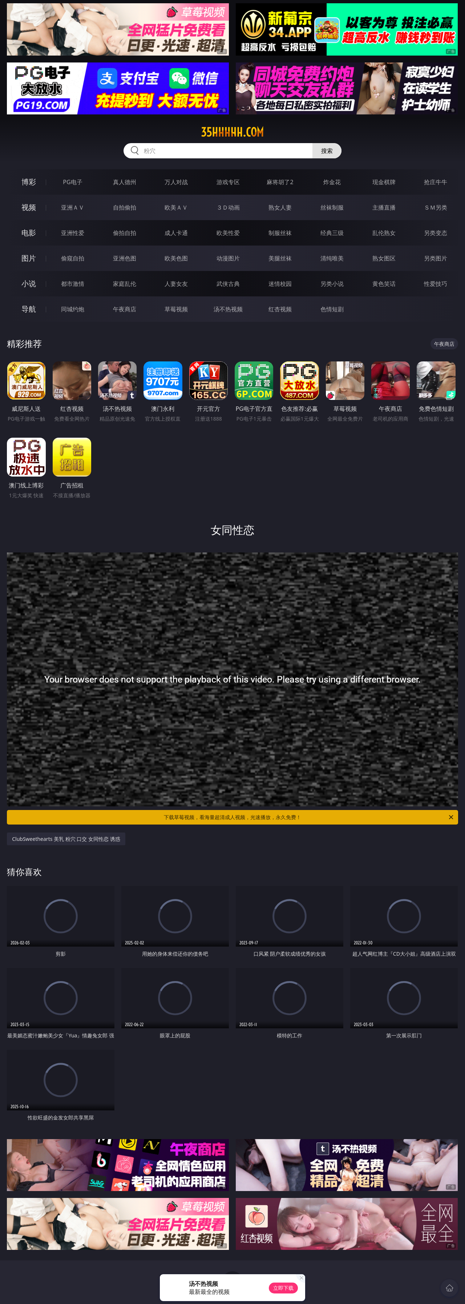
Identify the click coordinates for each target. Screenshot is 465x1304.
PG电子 (72, 182)
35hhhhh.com (232, 132)
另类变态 (435, 233)
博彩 (28, 182)
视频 (28, 207)
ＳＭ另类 (435, 207)
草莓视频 (176, 309)
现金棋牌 (384, 182)
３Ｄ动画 (228, 207)
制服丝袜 (280, 233)
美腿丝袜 (280, 258)
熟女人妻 (280, 207)
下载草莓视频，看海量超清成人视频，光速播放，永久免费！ (309, 817)
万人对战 (176, 182)
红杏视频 (280, 309)
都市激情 (72, 284)
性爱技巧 (435, 284)
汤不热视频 (228, 309)
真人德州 (124, 182)
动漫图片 (228, 258)
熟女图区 (384, 258)
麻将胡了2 (280, 182)
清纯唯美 (332, 258)
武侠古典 (228, 284)
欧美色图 (176, 258)
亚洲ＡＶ (72, 207)
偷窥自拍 (72, 258)
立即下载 (283, 1287)
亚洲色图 (124, 258)
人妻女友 (176, 284)
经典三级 (332, 233)
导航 (28, 309)
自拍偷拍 (124, 207)
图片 (28, 258)
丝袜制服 (332, 207)
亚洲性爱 (72, 233)
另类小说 (332, 284)
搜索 (327, 151)
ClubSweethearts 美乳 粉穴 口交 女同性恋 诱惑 (66, 838)
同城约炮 (72, 309)
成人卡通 (176, 233)
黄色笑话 (384, 284)
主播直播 (384, 207)
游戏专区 (228, 182)
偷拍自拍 (124, 233)
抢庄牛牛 (435, 182)
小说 (28, 283)
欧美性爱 (228, 233)
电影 (28, 233)
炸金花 (332, 182)
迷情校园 (280, 284)
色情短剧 (332, 309)
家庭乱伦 (124, 284)
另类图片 (435, 258)
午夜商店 (124, 309)
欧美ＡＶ (176, 207)
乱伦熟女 (384, 233)
